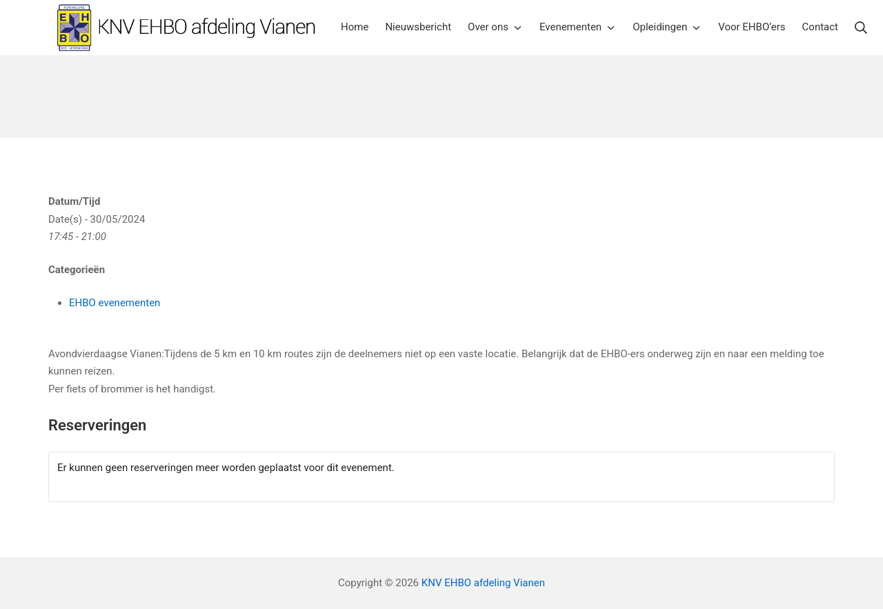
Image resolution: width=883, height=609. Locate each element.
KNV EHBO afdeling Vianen (483, 583)
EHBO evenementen (114, 303)
